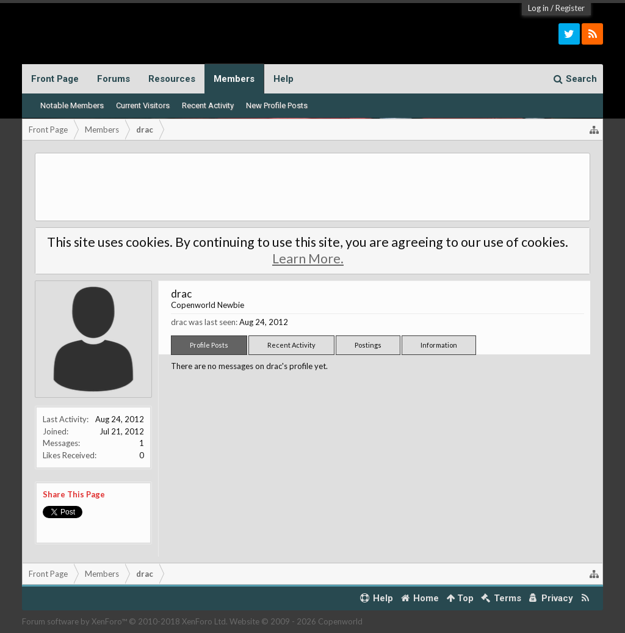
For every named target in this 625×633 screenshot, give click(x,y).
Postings (368, 345)
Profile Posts (209, 345)
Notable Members (72, 105)
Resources (171, 78)
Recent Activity (208, 105)
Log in (538, 8)
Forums (113, 78)
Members (234, 78)
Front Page (55, 78)
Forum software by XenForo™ (125, 621)
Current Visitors (143, 105)
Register (570, 8)
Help (283, 78)
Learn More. (308, 258)
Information (439, 345)
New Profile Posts (277, 105)
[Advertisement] (313, 186)
